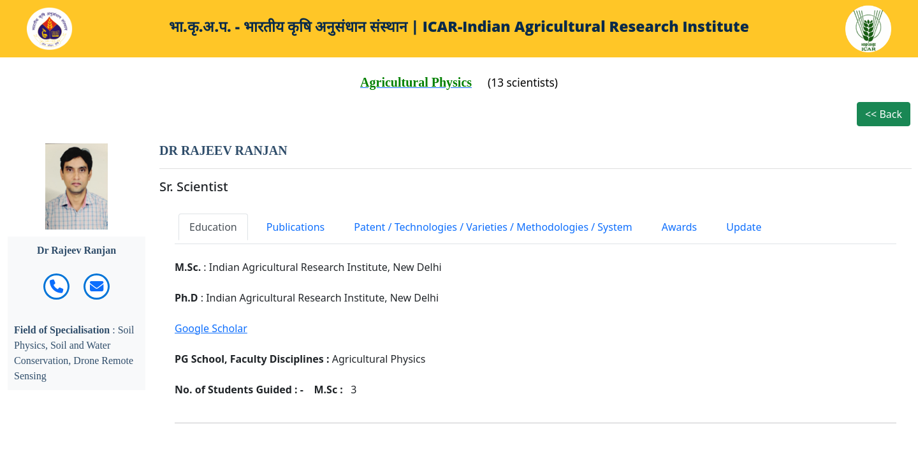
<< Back (883, 114)
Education (213, 227)
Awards (679, 227)
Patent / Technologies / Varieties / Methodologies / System (493, 227)
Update (743, 227)
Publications (295, 227)
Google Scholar (211, 328)
